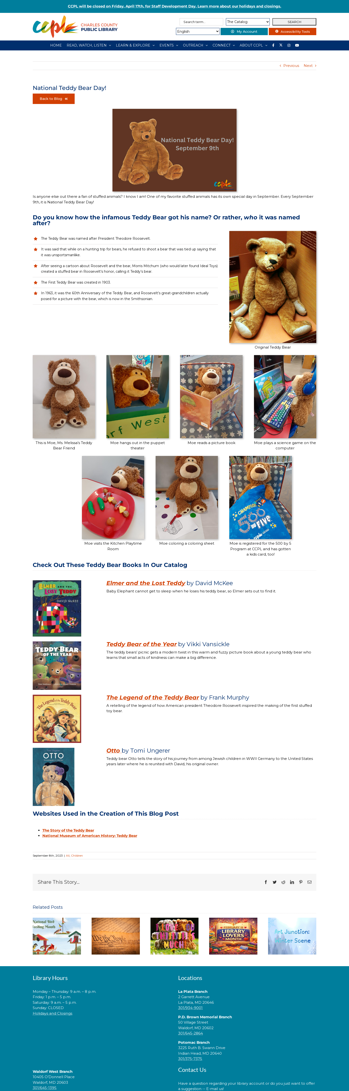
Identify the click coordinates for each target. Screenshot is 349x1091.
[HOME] (56, 45)
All (68, 855)
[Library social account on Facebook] (273, 45)
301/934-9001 (190, 1007)
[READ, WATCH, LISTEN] (88, 45)
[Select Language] (195, 31)
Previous (291, 65)
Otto (114, 750)
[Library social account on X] (281, 45)
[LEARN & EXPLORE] (135, 45)
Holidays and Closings (52, 1013)
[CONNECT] (223, 45)
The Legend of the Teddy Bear (152, 697)
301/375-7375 (190, 1058)
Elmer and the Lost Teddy (145, 583)
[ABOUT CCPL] (253, 45)
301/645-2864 (190, 1033)
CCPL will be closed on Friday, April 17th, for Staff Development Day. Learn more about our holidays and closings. (174, 6)
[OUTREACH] (195, 45)
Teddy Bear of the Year (141, 644)
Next (308, 65)
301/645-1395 (44, 1087)
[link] (102, 1028)
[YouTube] (297, 45)
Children (77, 855)
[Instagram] (289, 45)
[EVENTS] (169, 45)
